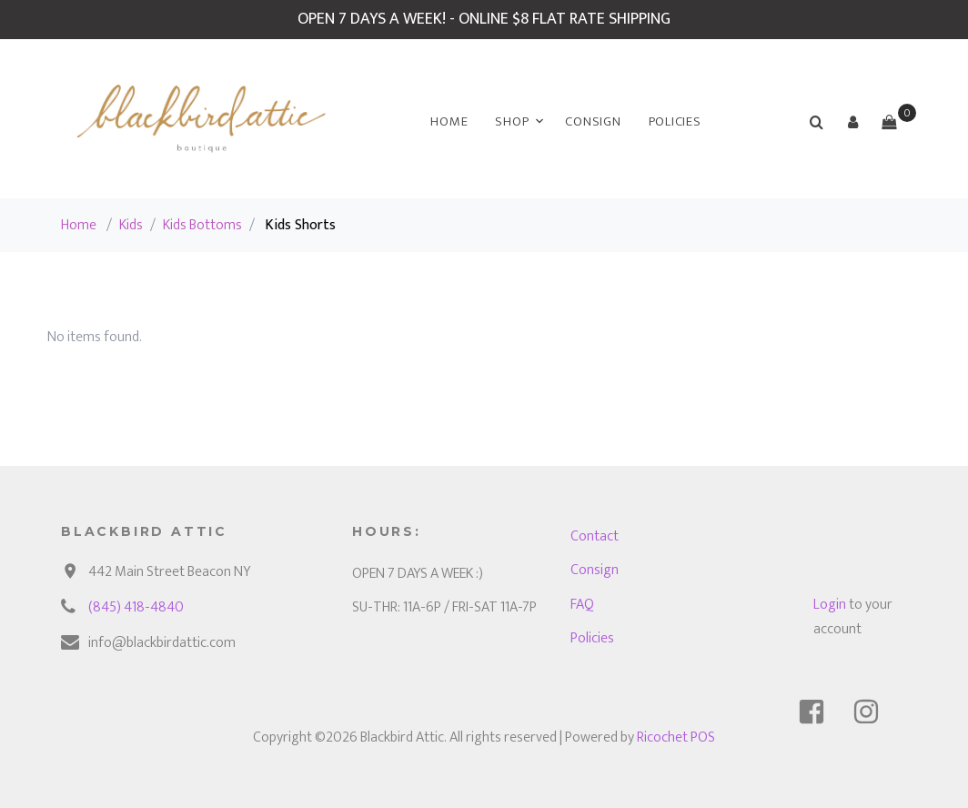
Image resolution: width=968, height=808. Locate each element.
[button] (852, 122)
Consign (592, 121)
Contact (594, 536)
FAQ (582, 604)
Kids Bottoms (202, 225)
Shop (512, 121)
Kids (131, 225)
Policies (675, 121)
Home (449, 121)
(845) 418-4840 (136, 607)
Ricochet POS (676, 737)
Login (829, 604)
